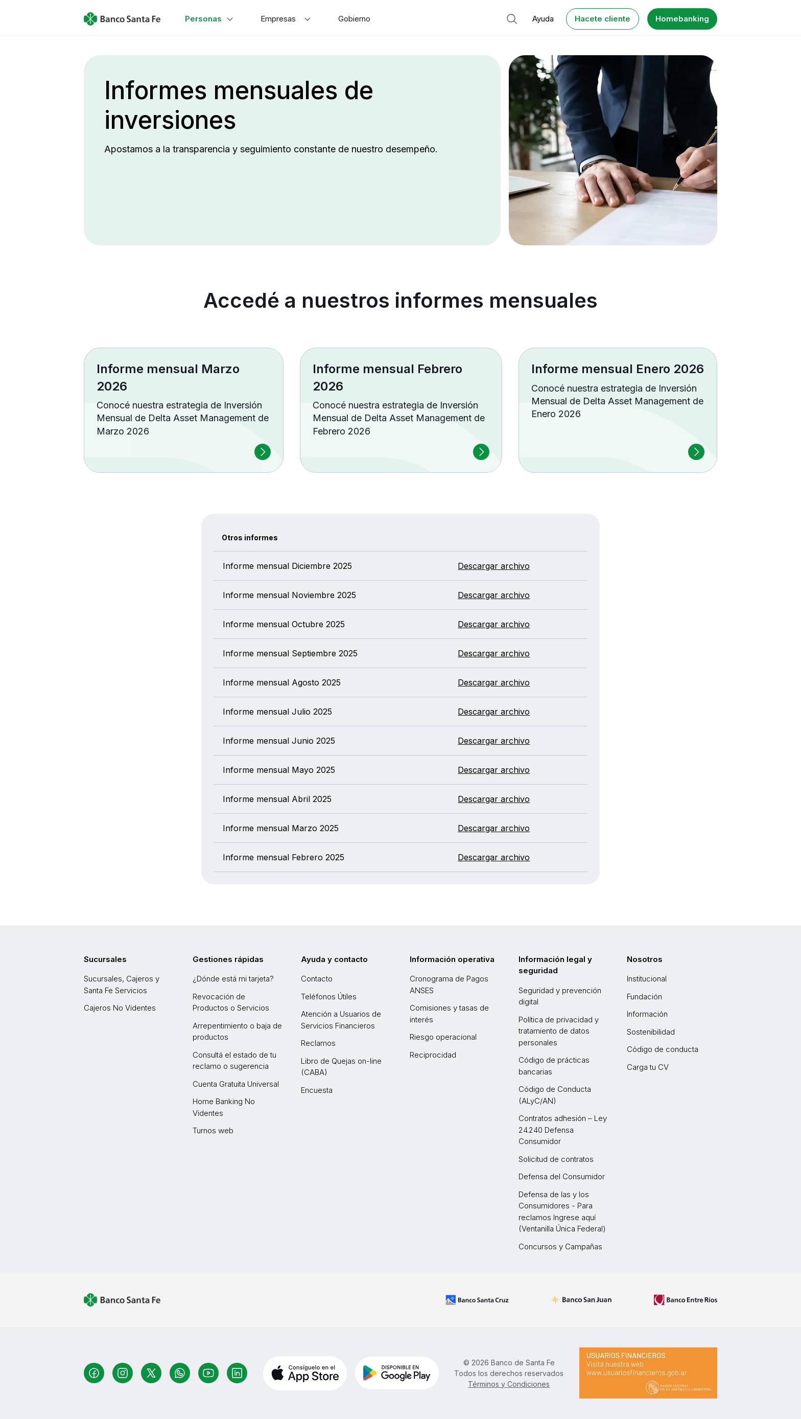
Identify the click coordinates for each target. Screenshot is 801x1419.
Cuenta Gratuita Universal (236, 1084)
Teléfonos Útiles (329, 996)
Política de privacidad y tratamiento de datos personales (559, 1031)
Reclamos (318, 1043)
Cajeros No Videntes (120, 1008)
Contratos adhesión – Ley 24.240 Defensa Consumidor (563, 1129)
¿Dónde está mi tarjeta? (233, 978)
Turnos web (213, 1130)
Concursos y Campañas (560, 1246)
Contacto (317, 978)
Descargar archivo (494, 566)
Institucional (647, 978)
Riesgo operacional (443, 1037)
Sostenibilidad (651, 1032)
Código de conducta (662, 1049)
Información (647, 1014)
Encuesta (317, 1090)
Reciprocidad (433, 1055)
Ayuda (543, 19)
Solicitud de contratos (556, 1159)
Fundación (644, 996)
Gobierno (354, 19)
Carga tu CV (648, 1067)
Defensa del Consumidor (562, 1176)
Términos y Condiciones (509, 1384)
